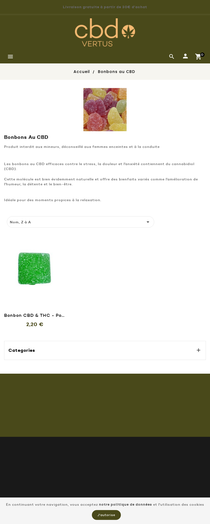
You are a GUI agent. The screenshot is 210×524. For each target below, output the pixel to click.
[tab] (10, 211)
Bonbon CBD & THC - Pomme (35, 315)
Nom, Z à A (80, 222)
